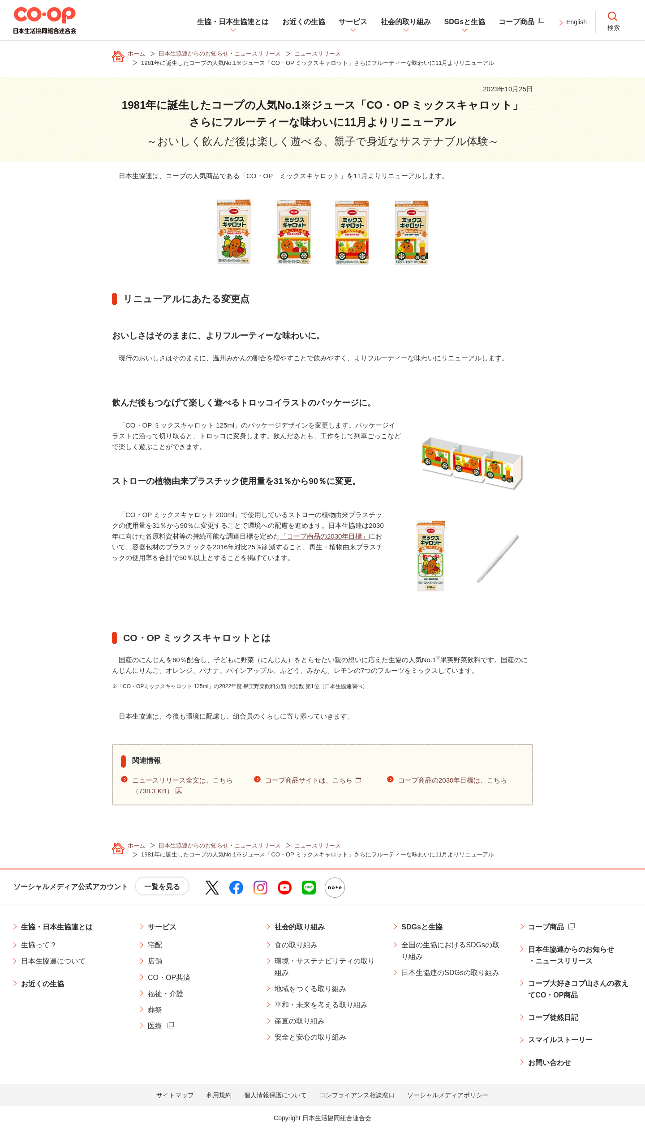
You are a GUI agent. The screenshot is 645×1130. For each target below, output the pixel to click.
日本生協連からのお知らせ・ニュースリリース (571, 955)
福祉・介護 (166, 993)
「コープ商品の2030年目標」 (324, 536)
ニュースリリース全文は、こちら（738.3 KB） (182, 785)
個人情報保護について (275, 1095)
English (576, 22)
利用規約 (219, 1095)
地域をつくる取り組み (310, 989)
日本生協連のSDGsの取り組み (450, 972)
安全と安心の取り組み (310, 1037)
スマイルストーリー (560, 1040)
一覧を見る (162, 886)
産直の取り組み (300, 1021)
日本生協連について (53, 961)
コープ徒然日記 (553, 1017)
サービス (162, 927)
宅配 (155, 945)
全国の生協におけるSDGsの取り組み (450, 950)
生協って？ (39, 945)
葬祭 (155, 1010)
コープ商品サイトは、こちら (309, 780)
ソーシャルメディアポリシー (448, 1095)
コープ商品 (546, 927)
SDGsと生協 (422, 927)
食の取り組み (296, 945)
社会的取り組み (300, 927)
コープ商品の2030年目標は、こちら (452, 780)
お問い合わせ (549, 1062)
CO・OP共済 (169, 977)
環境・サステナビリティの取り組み (325, 966)
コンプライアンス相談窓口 (357, 1095)
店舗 (155, 961)
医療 (155, 1026)
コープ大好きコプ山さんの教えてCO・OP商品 (578, 989)
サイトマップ (175, 1095)
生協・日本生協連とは (57, 927)
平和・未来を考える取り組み (321, 1005)
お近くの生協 (42, 984)
